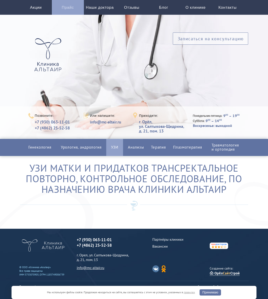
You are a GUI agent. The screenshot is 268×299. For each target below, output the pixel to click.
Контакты (227, 7)
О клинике (196, 7)
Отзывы (131, 7)
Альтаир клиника (49, 57)
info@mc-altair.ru (105, 122)
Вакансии (160, 246)
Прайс (68, 7)
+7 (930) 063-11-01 (52, 122)
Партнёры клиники (167, 239)
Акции (36, 7)
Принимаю (210, 292)
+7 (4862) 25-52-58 (52, 128)
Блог (163, 7)
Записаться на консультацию (211, 38)
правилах (189, 292)
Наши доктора (100, 7)
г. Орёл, (161, 126)
